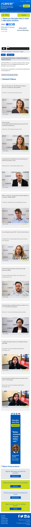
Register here (15, 476)
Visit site (15, 486)
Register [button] (26, 6)
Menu (5, 15)
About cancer (15, 497)
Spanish (28, 1)
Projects (3, 517)
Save (3, 54)
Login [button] (20, 5)
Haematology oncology (12, 75)
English (22, 1)
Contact (3, 515)
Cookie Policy (4, 518)
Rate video (10, 54)
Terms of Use (4, 520)
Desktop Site (4, 521)
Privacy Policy (4, 523)
